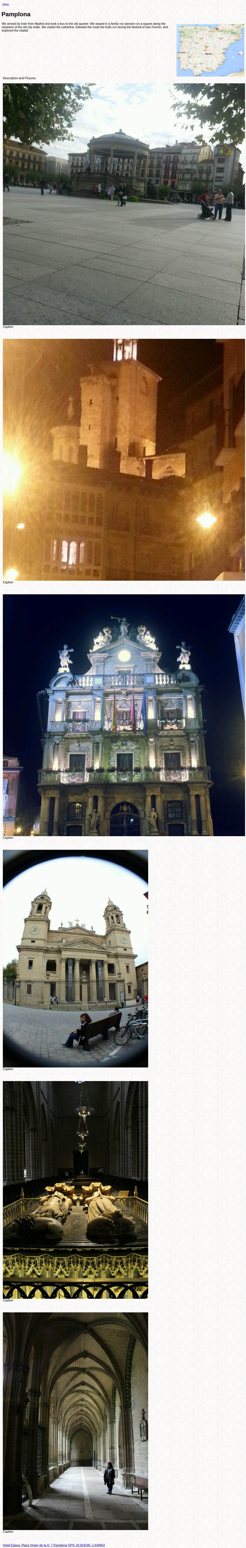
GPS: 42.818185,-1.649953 (86, 1545)
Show (5, 4)
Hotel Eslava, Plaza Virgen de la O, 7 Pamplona (35, 1545)
